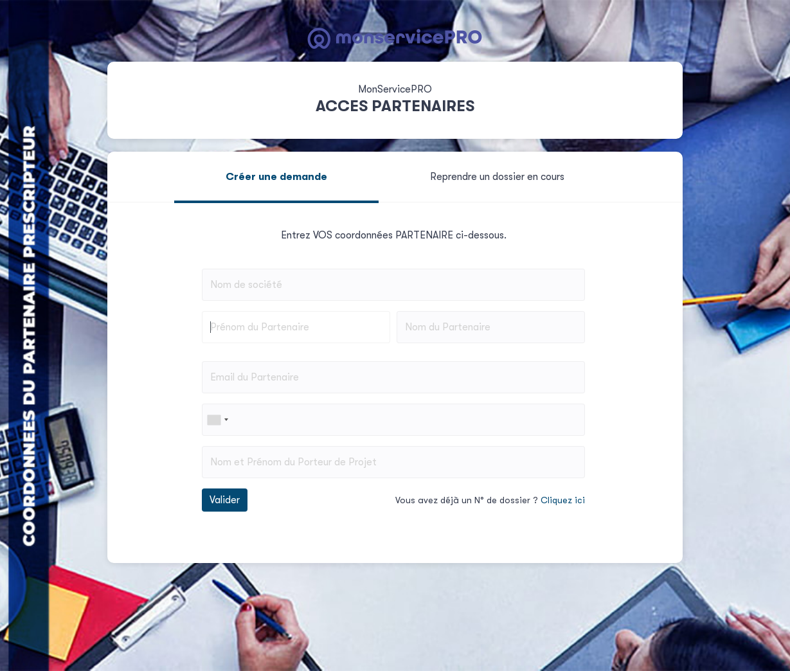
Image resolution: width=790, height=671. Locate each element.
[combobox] (217, 419)
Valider (225, 500)
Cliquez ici (563, 500)
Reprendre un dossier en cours (497, 177)
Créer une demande (276, 177)
